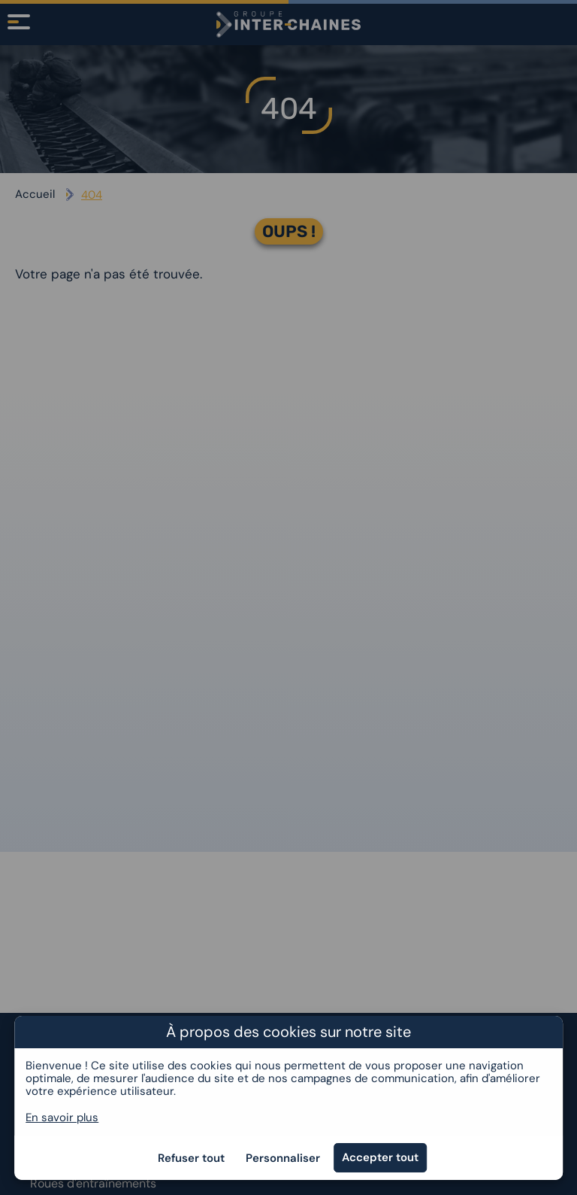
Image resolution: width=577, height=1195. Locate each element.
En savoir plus (62, 1117)
